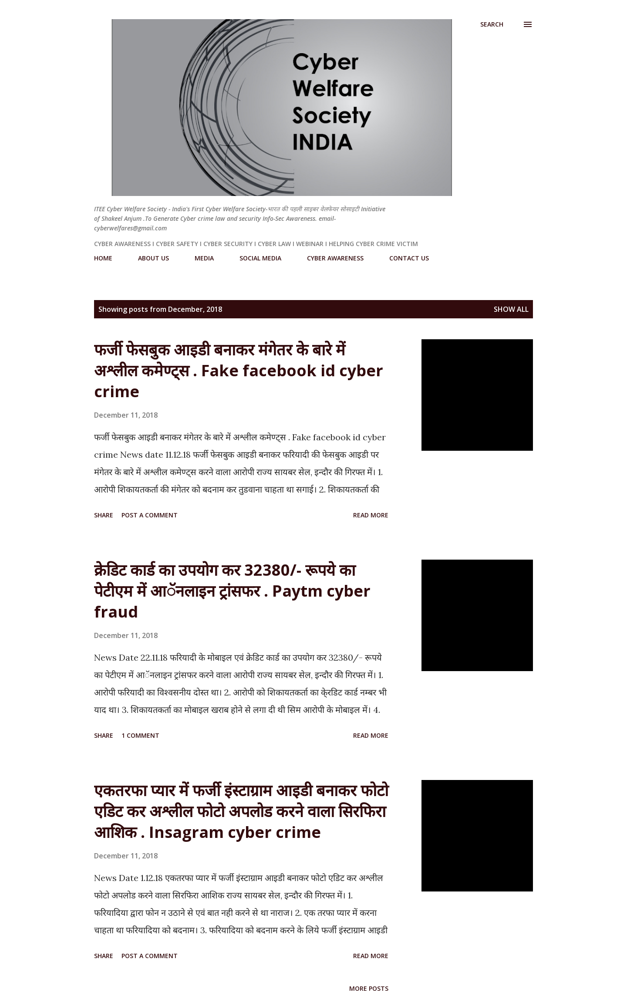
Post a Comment (149, 515)
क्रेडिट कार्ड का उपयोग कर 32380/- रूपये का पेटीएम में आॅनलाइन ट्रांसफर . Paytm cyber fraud (232, 590)
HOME (103, 258)
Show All (511, 309)
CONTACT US (409, 258)
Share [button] (103, 515)
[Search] (491, 24)
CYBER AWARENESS (335, 258)
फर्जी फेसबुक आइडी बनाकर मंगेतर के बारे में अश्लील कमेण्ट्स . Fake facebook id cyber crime (238, 370)
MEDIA (204, 258)
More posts (368, 988)
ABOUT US (153, 258)
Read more (370, 515)
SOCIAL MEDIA (260, 258)
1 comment (140, 735)
